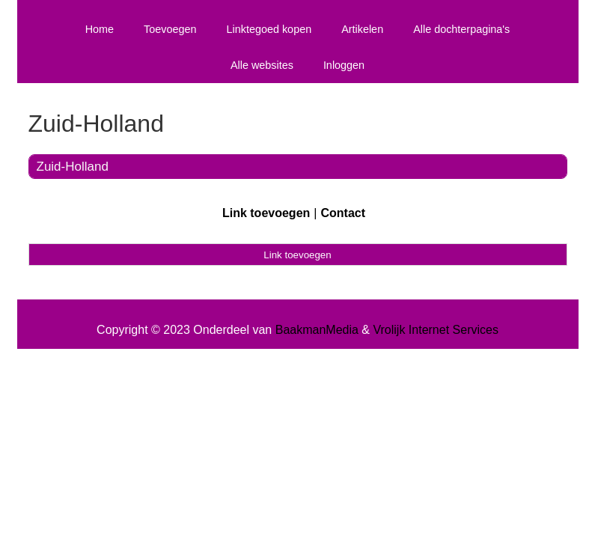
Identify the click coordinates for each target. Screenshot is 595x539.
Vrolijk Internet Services (435, 329)
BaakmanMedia (316, 329)
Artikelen (362, 29)
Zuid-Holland (73, 166)
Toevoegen (170, 29)
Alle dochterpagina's (461, 29)
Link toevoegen (266, 213)
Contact (342, 213)
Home (99, 29)
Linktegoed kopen (269, 29)
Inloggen (343, 65)
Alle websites (262, 65)
